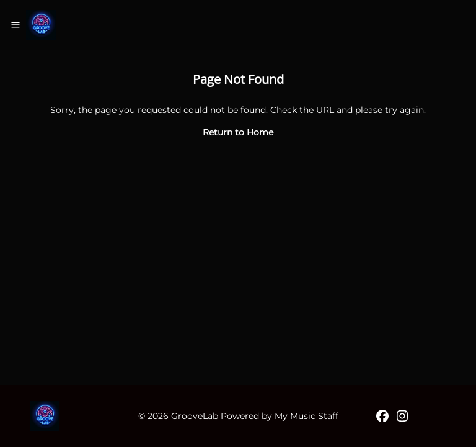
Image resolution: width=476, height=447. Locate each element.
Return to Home (238, 132)
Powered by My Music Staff (279, 416)
